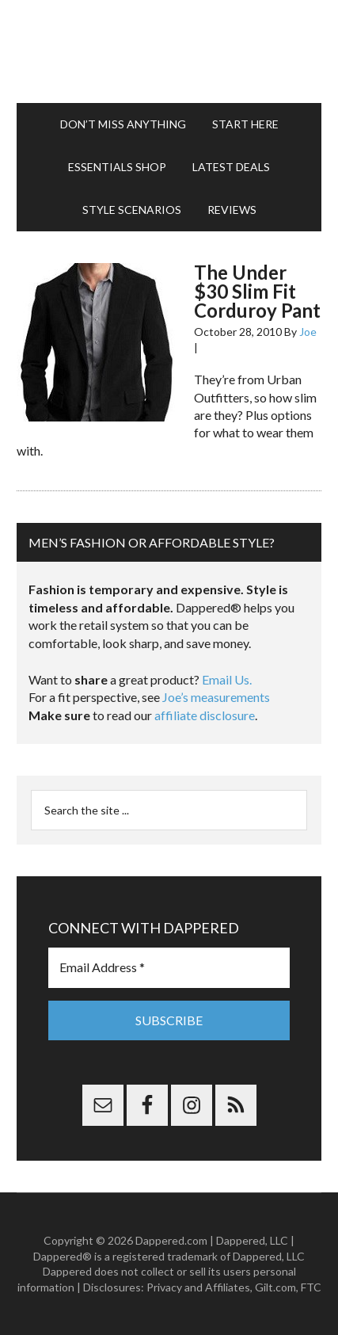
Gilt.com (275, 1287)
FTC (311, 1287)
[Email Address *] (168, 967)
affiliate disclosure (204, 715)
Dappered (169, 51)
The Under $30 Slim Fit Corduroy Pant (257, 291)
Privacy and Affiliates (198, 1287)
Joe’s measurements (216, 696)
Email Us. (227, 679)
